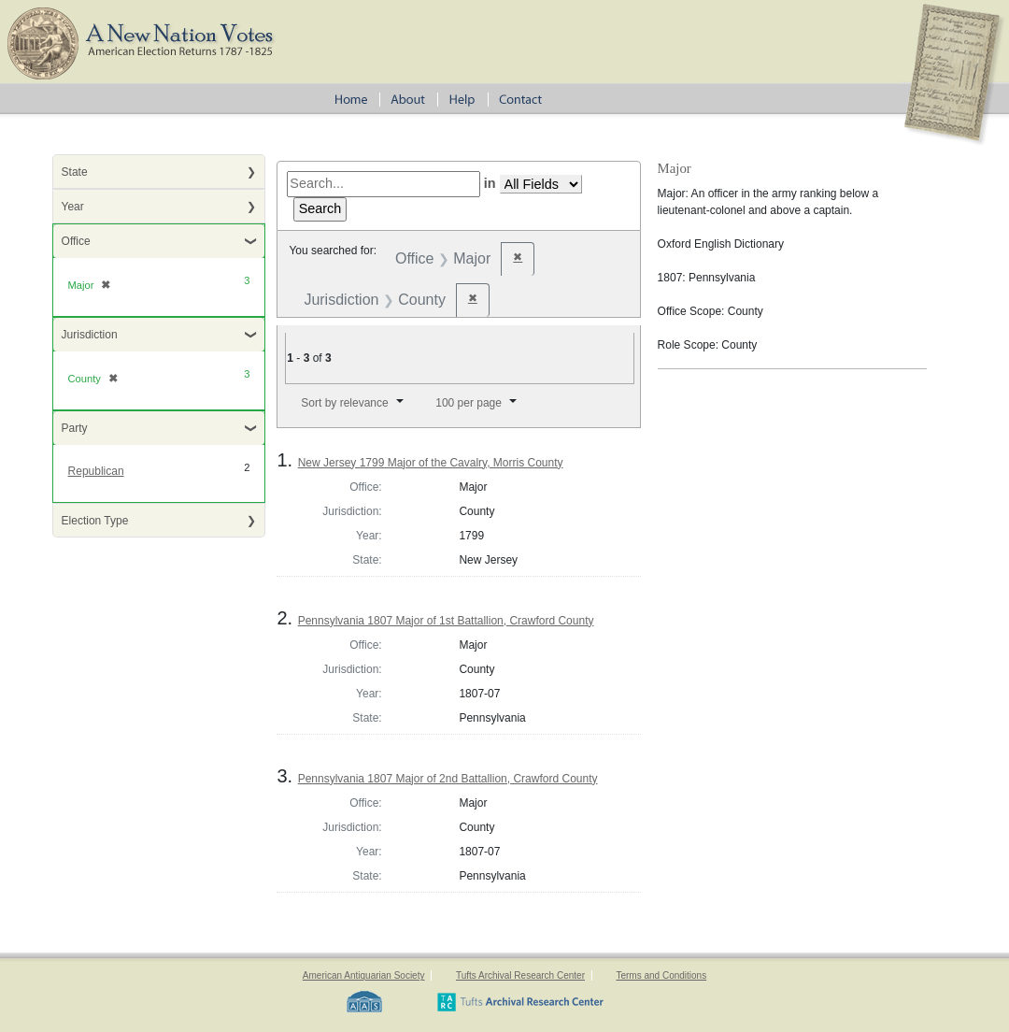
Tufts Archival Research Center (520, 975)
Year (73, 206)
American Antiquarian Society (364, 975)
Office (76, 241)
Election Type (95, 520)
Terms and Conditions (661, 975)
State (75, 172)
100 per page (468, 402)
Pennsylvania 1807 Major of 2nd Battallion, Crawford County (448, 778)
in (490, 183)
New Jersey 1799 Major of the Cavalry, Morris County (430, 462)
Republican (96, 471)
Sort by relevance (344, 402)
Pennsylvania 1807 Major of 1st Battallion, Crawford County (446, 620)
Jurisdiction (90, 334)
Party (75, 428)
